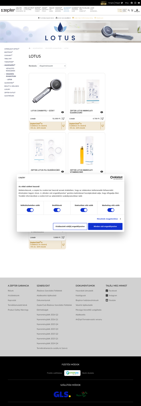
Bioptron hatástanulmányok (87, 300)
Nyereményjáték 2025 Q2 (47, 334)
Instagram (113, 296)
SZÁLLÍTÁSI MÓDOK (70, 385)
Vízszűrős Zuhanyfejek (53, 48)
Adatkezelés (80, 315)
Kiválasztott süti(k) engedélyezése (70, 226)
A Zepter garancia (18, 286)
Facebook (113, 291)
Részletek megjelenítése (107, 219)
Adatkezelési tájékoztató (46, 296)
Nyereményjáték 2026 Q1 (47, 319)
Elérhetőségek (42, 310)
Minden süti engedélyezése (105, 226)
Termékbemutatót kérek (17, 305)
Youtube (112, 300)
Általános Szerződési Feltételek (49, 291)
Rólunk (11, 291)
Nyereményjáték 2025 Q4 (47, 324)
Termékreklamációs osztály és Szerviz (52, 348)
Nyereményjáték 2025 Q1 (47, 339)
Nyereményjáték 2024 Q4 (47, 343)
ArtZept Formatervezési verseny (89, 319)
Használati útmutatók (84, 291)
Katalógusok (81, 296)
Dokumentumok (43, 300)
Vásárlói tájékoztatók (84, 305)
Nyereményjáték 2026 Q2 (47, 315)
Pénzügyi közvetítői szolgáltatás (88, 310)
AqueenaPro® (38, 48)
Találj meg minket (116, 286)
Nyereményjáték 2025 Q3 (47, 329)
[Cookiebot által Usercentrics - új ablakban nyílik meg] (112, 178)
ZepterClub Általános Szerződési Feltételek (54, 305)
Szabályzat (43, 286)
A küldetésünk (13, 296)
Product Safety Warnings (18, 310)
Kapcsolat (12, 300)
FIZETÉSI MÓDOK (70, 365)
